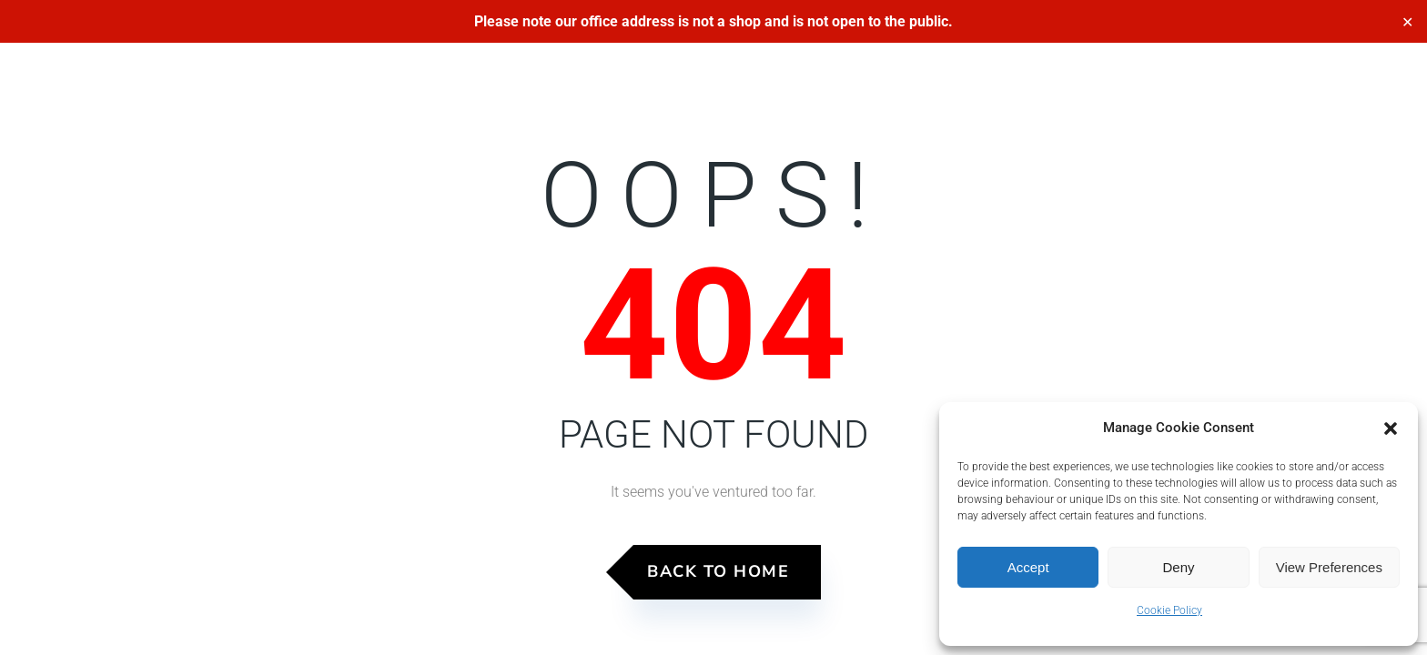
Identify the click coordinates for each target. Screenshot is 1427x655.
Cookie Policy (1169, 610)
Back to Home (718, 571)
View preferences (1329, 567)
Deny (1178, 567)
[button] (1390, 428)
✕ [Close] (1407, 21)
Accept (1028, 567)
